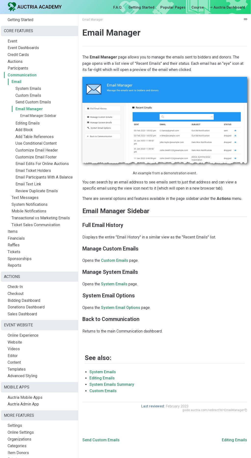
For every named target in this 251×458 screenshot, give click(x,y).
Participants (18, 68)
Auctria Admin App (23, 404)
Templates (17, 369)
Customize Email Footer (36, 157)
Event (12, 41)
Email (16, 81)
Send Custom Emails (33, 102)
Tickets (14, 252)
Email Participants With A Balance (44, 177)
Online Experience (23, 335)
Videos (14, 349)
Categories (17, 446)
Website (15, 342)
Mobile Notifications (29, 211)
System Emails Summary (111, 384)
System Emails (28, 88)
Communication (22, 75)
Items (13, 231)
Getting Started (141, 7)
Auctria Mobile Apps (25, 397)
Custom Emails (28, 95)
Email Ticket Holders (33, 170)
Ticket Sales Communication (36, 224)
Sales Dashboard (22, 314)
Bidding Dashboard (24, 300)
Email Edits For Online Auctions (42, 163)
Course (197, 7)
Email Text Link (28, 184)
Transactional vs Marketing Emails (41, 218)
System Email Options (120, 307)
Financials (16, 238)
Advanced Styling (22, 376)
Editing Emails (27, 123)
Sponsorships (20, 258)
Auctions (15, 61)
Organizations (19, 439)
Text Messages (25, 197)
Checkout (16, 293)
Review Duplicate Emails (36, 191)
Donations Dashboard (26, 307)
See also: (98, 357)
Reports (14, 265)
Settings (15, 425)
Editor (13, 355)
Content (14, 362)
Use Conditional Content (36, 143)
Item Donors (18, 452)
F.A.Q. (118, 7)
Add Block (24, 129)
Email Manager (29, 109)
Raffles (14, 245)
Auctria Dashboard (227, 7)
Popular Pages (173, 7)
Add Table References (34, 136)
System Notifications (30, 204)
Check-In (15, 286)
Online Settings (21, 432)
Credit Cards (18, 54)
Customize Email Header (36, 150)
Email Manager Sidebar (38, 116)
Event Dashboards (23, 47)
